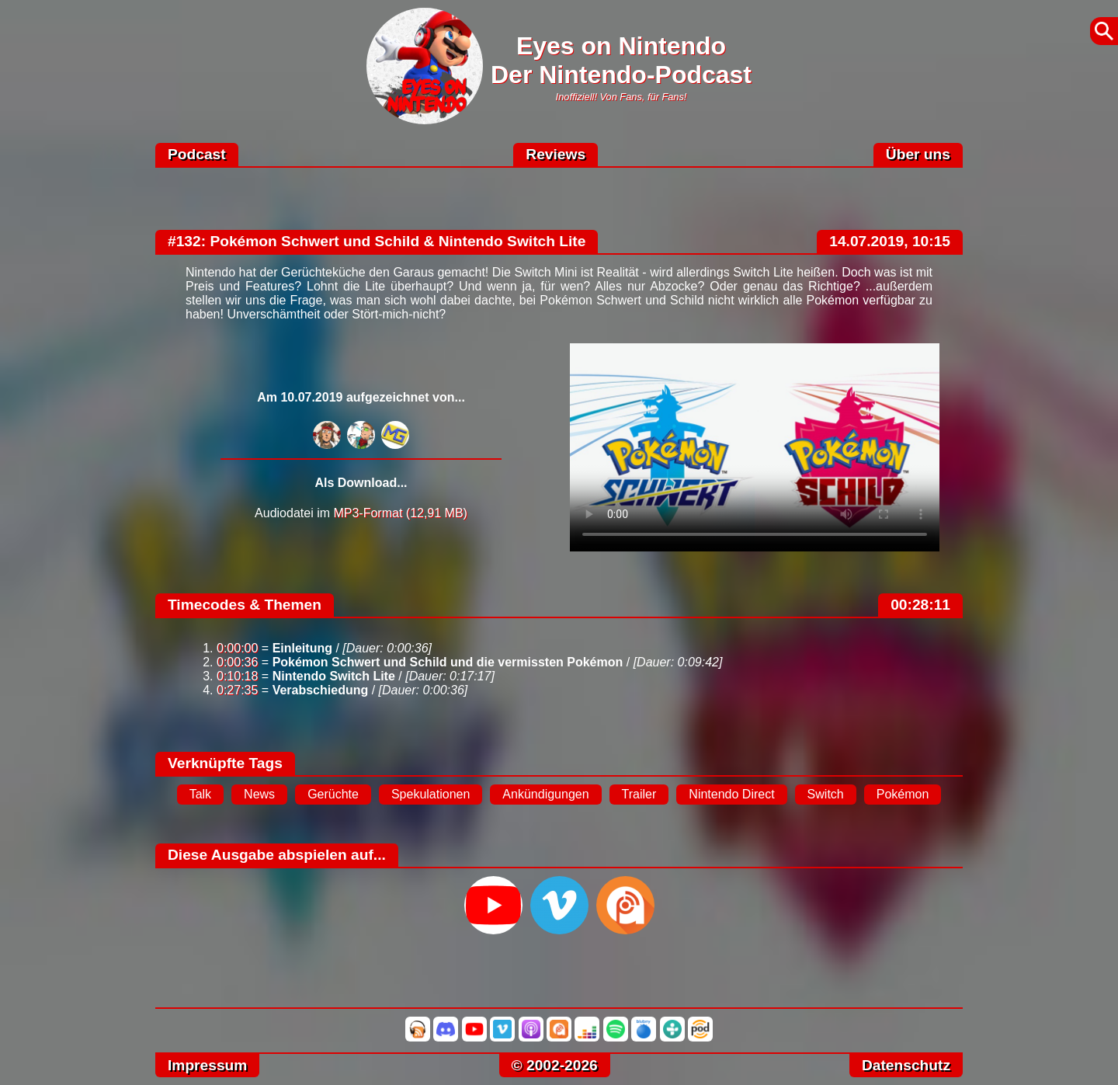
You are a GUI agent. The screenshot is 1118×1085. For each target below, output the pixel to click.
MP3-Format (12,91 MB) (400, 513)
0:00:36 (237, 662)
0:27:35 (237, 690)
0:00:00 (237, 648)
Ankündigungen (545, 794)
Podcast (197, 154)
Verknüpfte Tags (225, 763)
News (259, 794)
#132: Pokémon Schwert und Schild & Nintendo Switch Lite (376, 241)
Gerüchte (333, 794)
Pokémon (903, 794)
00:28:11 (920, 604)
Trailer (639, 794)
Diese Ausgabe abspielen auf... (277, 855)
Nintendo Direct (731, 794)
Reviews (555, 154)
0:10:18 (237, 676)
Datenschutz (906, 1065)
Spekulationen (430, 794)
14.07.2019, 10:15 (889, 241)
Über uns (918, 154)
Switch (825, 794)
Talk (200, 794)
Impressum (207, 1065)
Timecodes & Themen (244, 604)
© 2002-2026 (555, 1065)
